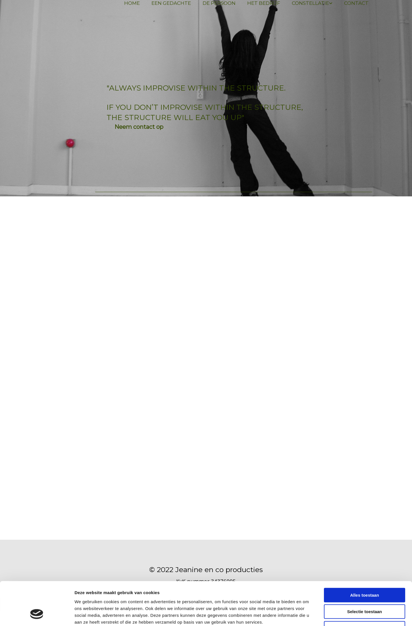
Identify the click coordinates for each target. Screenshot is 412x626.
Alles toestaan (364, 556)
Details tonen (307, 614)
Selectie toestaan (364, 573)
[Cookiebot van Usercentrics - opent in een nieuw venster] (37, 615)
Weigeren (364, 589)
